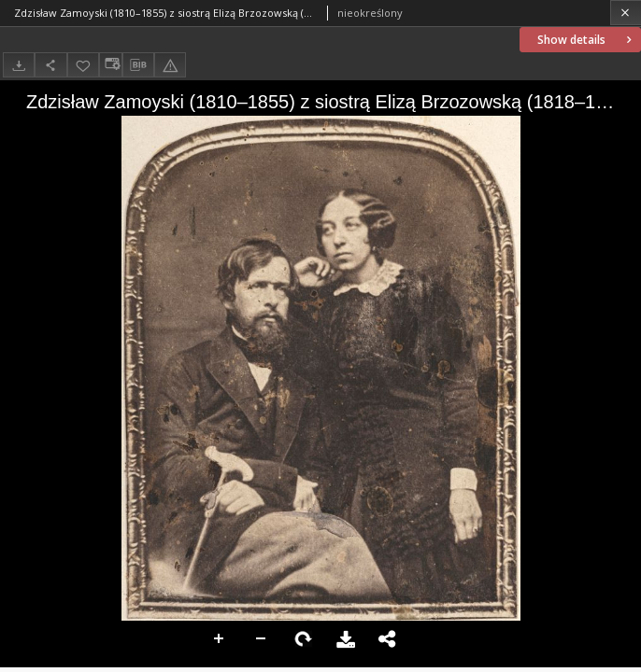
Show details (586, 40)
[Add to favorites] (83, 64)
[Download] (19, 64)
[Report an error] (170, 64)
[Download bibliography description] (138, 65)
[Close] (625, 12)
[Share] (50, 64)
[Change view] (110, 64)
